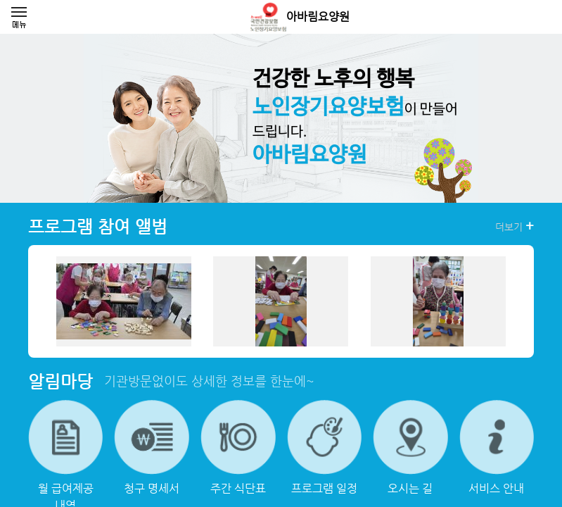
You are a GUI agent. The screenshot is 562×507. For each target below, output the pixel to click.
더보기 (514, 226)
